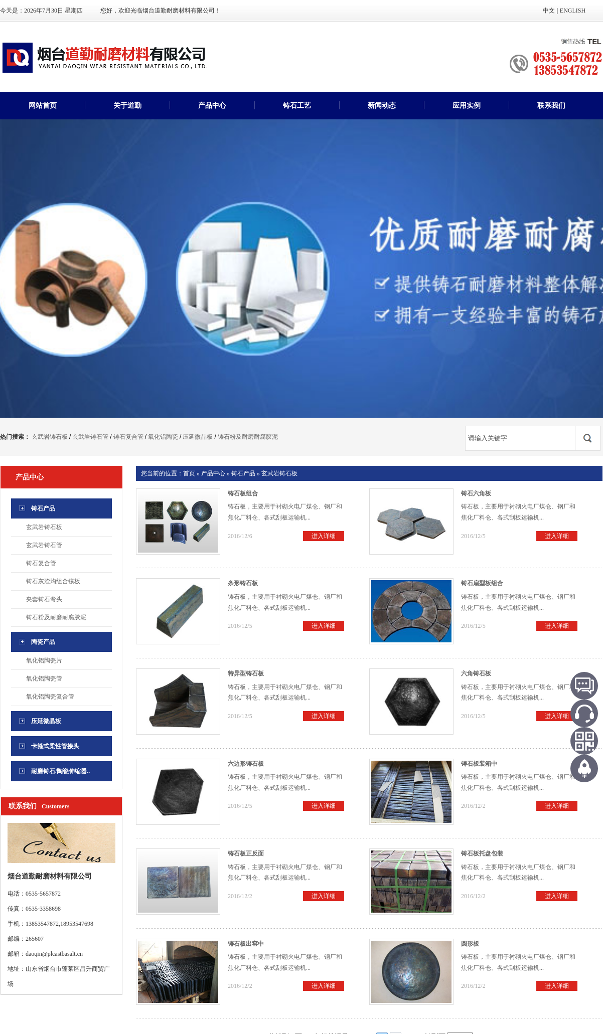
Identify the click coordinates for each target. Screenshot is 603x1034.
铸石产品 (243, 473)
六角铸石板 (476, 673)
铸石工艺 (297, 105)
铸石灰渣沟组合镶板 (53, 581)
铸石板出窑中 (246, 943)
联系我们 (551, 105)
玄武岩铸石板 (50, 436)
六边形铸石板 (246, 763)
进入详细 (324, 536)
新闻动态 (382, 105)
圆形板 (470, 943)
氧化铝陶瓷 (163, 436)
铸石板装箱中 (479, 763)
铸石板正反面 (246, 853)
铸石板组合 (243, 493)
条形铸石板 (243, 583)
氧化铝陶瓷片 (44, 660)
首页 (189, 473)
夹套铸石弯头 (44, 599)
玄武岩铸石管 (90, 436)
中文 (549, 10)
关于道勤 (127, 105)
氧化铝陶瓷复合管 (50, 696)
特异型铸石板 (246, 673)
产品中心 (212, 105)
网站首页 (43, 105)
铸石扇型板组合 (482, 583)
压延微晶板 (198, 436)
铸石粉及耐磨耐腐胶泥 (248, 436)
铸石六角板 (476, 493)
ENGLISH (572, 10)
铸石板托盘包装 (482, 853)
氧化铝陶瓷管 (44, 678)
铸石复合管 (128, 436)
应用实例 (467, 105)
